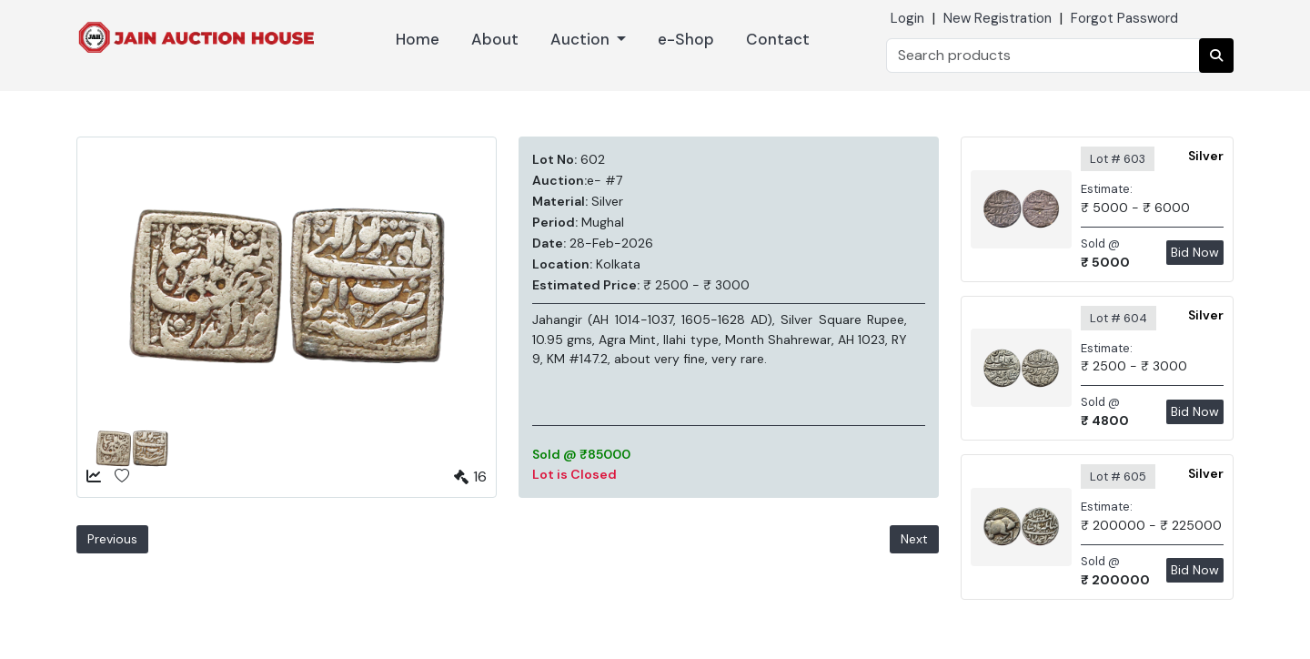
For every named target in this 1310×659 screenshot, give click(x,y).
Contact (778, 39)
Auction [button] (581, 39)
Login (907, 18)
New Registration (997, 18)
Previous (112, 539)
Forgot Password (1124, 18)
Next (914, 539)
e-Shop (686, 39)
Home (417, 39)
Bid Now (1195, 252)
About (495, 39)
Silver (1206, 155)
